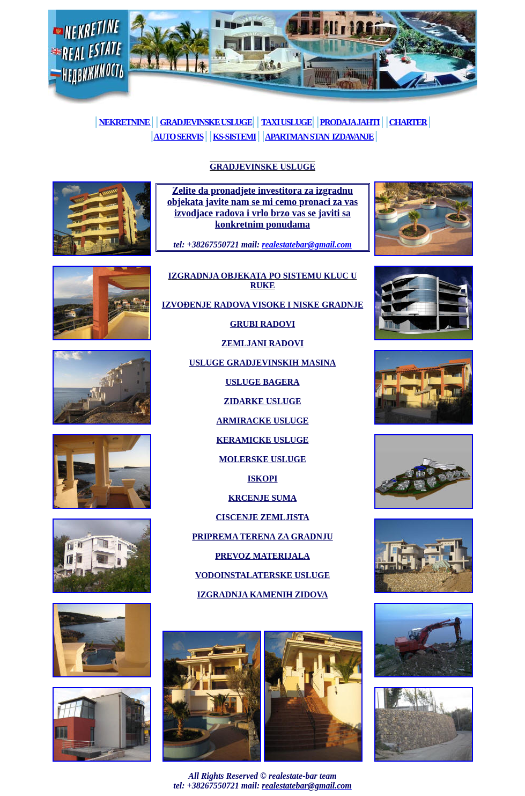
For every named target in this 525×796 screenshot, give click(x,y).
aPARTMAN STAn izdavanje (319, 136)
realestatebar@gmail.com (307, 244)
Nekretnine (124, 122)
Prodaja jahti (350, 122)
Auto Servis (178, 136)
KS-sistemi (234, 136)
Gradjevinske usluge (206, 122)
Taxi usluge (286, 122)
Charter (408, 122)
